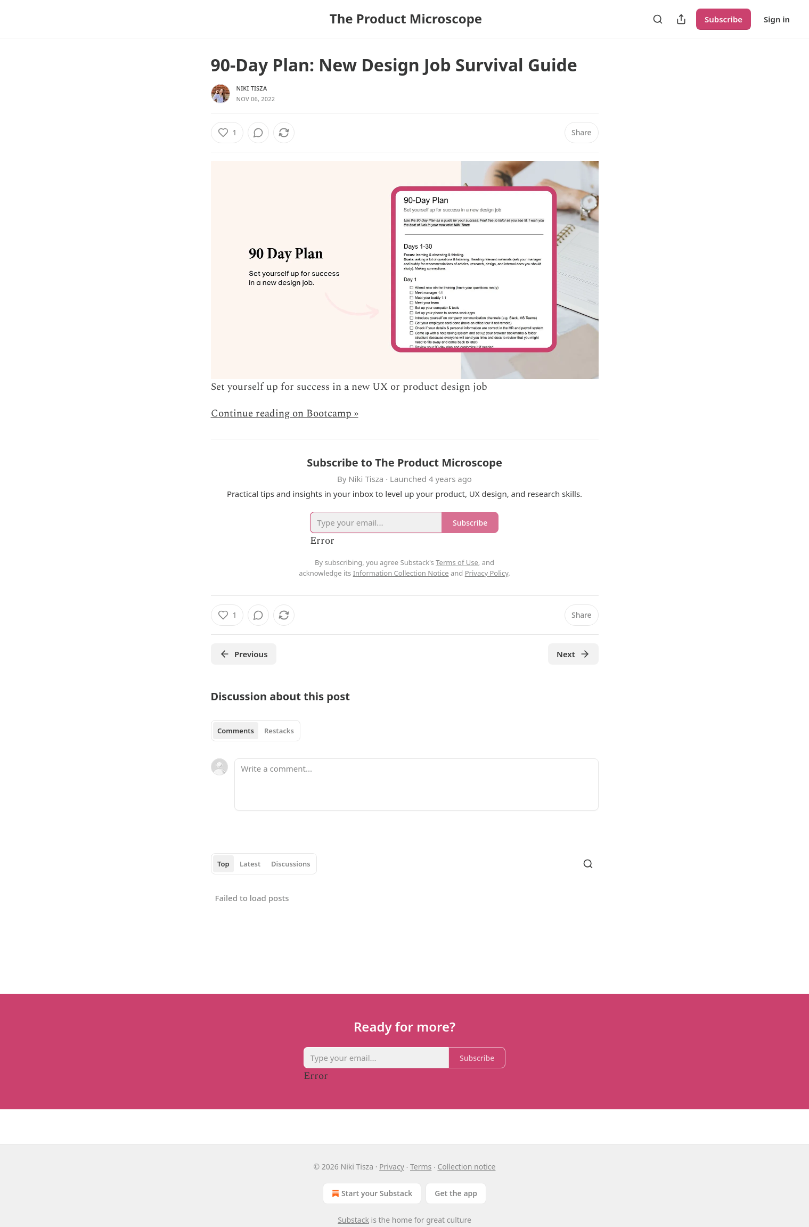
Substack (353, 1220)
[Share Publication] (681, 19)
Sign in (777, 19)
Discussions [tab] (290, 864)
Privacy (391, 1166)
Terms (420, 1166)
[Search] (657, 19)
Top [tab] (223, 864)
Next (573, 654)
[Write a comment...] (416, 784)
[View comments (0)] (258, 132)
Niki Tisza (251, 88)
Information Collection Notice (401, 573)
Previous (243, 654)
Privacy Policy (487, 573)
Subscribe (723, 19)
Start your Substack (371, 1193)
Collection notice (466, 1166)
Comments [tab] (235, 730)
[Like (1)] (227, 132)
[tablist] (256, 730)
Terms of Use (457, 562)
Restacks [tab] (279, 730)
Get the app (456, 1193)
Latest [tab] (250, 864)
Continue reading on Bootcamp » (284, 413)
